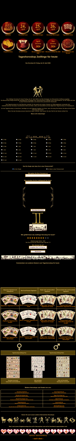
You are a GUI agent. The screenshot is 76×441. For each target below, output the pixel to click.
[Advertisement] (38, 11)
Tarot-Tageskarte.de (59, 392)
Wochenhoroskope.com (21, 399)
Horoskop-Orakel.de (22, 392)
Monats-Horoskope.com (22, 396)
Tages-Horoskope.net (59, 396)
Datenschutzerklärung (41, 435)
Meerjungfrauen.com (59, 406)
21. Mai (4, 139)
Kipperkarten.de (22, 403)
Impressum (32, 435)
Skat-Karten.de (59, 399)
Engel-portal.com (22, 406)
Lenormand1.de (59, 403)
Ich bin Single (17, 169)
